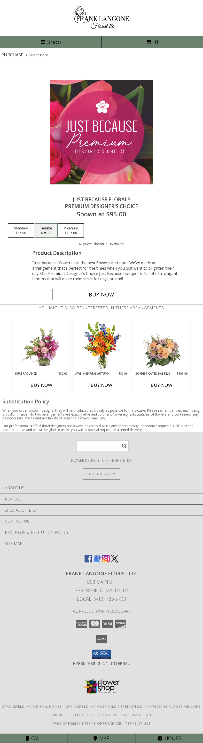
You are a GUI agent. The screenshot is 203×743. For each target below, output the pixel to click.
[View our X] (114, 561)
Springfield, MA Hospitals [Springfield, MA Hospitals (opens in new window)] (91, 706)
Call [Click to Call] (34, 738)
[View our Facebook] (88, 561)
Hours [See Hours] (169, 738)
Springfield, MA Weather (74, 715)
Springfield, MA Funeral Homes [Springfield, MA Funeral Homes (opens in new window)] (32, 706)
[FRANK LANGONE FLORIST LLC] (101, 29)
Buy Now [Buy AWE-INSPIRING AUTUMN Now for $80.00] (101, 385)
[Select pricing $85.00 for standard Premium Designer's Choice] (21, 231)
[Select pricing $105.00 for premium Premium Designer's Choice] (71, 231)
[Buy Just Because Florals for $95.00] (101, 294)
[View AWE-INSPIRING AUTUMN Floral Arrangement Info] (101, 346)
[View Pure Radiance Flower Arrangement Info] (41, 346)
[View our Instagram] (106, 561)
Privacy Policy (66, 723)
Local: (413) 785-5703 (101, 599)
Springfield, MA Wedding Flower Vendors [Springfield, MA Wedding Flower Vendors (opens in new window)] (160, 706)
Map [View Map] (101, 738)
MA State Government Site (127, 715)
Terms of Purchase (103, 723)
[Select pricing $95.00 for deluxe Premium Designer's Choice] (46, 231)
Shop (50, 42)
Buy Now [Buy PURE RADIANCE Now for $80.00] (41, 385)
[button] (101, 654)
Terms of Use (137, 723)
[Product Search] (102, 445)
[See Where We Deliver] (101, 473)
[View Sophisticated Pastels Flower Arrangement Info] (161, 345)
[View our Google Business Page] (97, 561)
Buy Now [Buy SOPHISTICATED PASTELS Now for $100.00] (161, 385)
